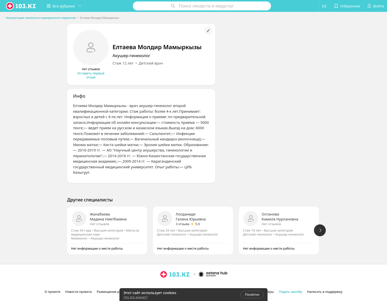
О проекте (52, 291)
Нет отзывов (99, 224)
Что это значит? (135, 297)
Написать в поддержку (324, 291)
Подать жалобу (290, 291)
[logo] (21, 6)
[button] (63, 6)
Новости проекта (78, 291)
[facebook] (171, 285)
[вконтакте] (177, 285)
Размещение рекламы (114, 291)
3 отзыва (182, 224)
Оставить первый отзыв (90, 75)
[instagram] (164, 285)
